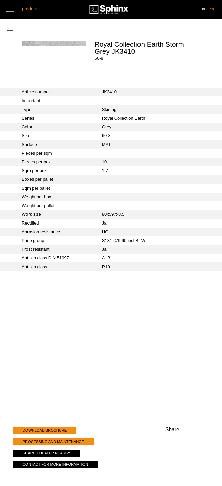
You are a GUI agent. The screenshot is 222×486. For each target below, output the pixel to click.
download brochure (45, 430)
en (212, 9)
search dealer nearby (46, 453)
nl (203, 9)
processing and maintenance (53, 442)
